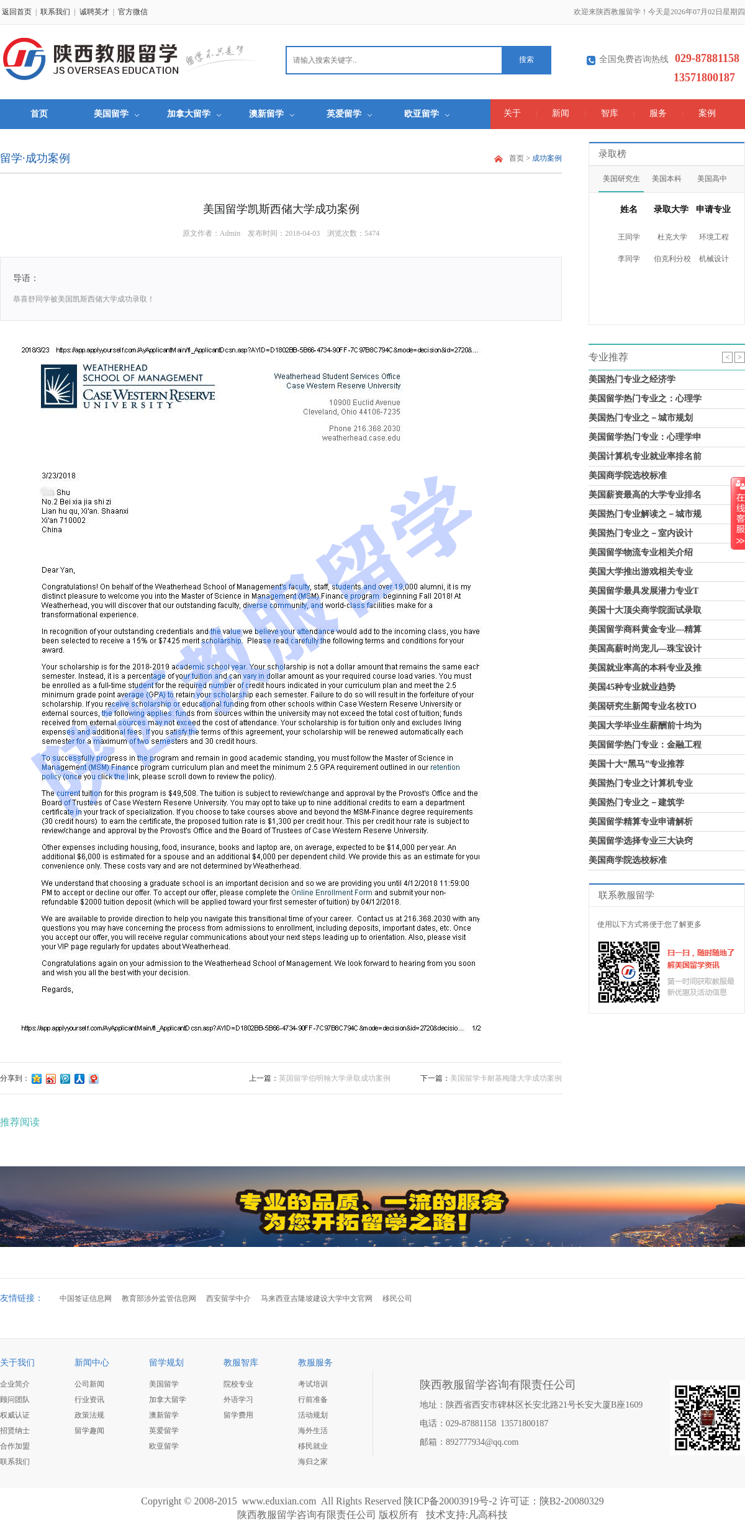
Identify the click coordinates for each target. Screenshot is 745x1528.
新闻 (560, 113)
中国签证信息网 (86, 1298)
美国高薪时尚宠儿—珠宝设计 (645, 648)
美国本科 (667, 178)
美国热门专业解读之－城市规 (645, 514)
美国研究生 (621, 178)
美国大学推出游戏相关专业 (641, 571)
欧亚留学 (426, 113)
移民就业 (313, 1446)
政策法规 (89, 1415)
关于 (512, 113)
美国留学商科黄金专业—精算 (645, 629)
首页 (39, 113)
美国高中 (712, 178)
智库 (609, 113)
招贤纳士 (15, 1430)
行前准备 (313, 1399)
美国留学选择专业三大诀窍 (641, 841)
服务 (658, 113)
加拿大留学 (194, 113)
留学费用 (238, 1415)
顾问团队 (15, 1399)
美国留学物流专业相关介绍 (641, 552)
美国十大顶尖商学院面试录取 (645, 610)
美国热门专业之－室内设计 (641, 533)
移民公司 (397, 1298)
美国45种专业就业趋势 (632, 687)
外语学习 (238, 1399)
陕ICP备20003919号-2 (450, 1501)
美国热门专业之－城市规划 (641, 417)
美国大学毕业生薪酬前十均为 (645, 725)
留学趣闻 (89, 1430)
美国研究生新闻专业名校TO (643, 706)
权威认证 (15, 1415)
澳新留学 (271, 113)
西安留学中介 (228, 1298)
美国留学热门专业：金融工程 (645, 744)
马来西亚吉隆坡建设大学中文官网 (316, 1298)
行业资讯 (89, 1399)
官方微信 (133, 11)
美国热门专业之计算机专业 (641, 783)
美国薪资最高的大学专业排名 (645, 494)
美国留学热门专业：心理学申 (645, 437)
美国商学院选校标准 (628, 475)
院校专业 (238, 1384)
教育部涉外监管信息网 (159, 1298)
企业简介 (15, 1384)
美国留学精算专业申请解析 (641, 821)
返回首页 (17, 11)
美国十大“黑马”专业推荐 (636, 764)
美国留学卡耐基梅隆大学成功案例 (506, 1078)
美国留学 (116, 113)
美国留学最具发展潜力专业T (643, 591)
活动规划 (313, 1415)
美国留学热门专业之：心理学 (645, 398)
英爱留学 (349, 113)
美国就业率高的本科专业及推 (645, 667)
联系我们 (55, 11)
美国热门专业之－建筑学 (636, 802)
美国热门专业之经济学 (632, 379)
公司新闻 (89, 1384)
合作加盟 (15, 1446)
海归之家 (313, 1461)
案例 (707, 113)
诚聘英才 (94, 11)
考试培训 (313, 1384)
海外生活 (313, 1430)
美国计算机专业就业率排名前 (645, 456)
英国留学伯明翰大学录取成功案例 (335, 1078)
